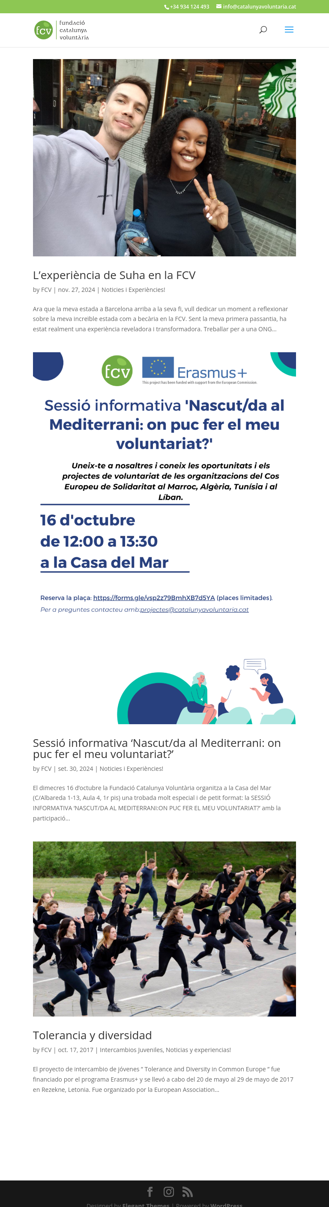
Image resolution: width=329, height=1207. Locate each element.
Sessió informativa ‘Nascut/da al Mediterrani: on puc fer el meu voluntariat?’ (157, 748)
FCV (46, 289)
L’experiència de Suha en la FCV (114, 274)
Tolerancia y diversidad (92, 1035)
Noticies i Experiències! (133, 289)
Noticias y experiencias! (198, 1050)
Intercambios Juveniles (131, 1050)
